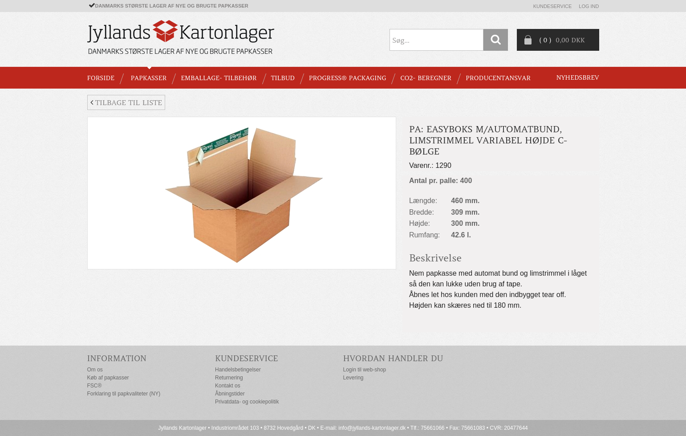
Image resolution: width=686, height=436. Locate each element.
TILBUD (283, 78)
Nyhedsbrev (577, 77)
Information (117, 358)
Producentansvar (498, 78)
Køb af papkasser (108, 378)
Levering (353, 378)
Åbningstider (230, 394)
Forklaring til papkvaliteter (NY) (124, 394)
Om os (95, 370)
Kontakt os (227, 386)
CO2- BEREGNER (425, 78)
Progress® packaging (347, 78)
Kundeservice (552, 6)
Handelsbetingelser (238, 370)
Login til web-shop (364, 370)
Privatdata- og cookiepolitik (247, 402)
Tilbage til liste (126, 102)
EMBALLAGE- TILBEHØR (218, 78)
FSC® (94, 386)
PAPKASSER (148, 78)
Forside (100, 78)
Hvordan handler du (393, 358)
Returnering (229, 378)
